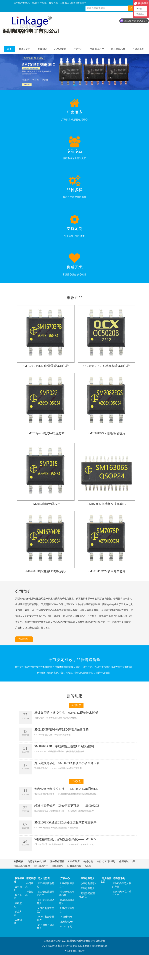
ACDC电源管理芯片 (45, 910)
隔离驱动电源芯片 (66, 902)
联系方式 (18, 913)
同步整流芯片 (118, 49)
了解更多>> (24, 639)
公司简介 (18, 888)
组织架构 (18, 905)
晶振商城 (123, 861)
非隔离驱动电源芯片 (66, 893)
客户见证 (18, 897)
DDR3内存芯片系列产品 (121, 885)
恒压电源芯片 (97, 49)
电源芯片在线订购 (37, 861)
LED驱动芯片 (41, 866)
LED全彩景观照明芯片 (45, 893)
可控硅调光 (57, 866)
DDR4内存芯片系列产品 (121, 893)
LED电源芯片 (74, 866)
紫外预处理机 (57, 861)
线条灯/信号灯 (67, 921)
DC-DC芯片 (66, 926)
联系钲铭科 (24, 49)
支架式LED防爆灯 (106, 861)
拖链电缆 (88, 861)
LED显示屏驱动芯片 (45, 902)
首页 (9, 49)
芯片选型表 (60, 49)
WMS (87, 866)
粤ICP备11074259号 (74, 951)
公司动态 (76, 705)
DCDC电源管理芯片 (45, 918)
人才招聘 (18, 922)
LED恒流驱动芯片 (45, 885)
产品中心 (78, 49)
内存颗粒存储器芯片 (45, 927)
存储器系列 (138, 49)
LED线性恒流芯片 (66, 885)
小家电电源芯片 (88, 883)
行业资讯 (76, 781)
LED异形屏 (74, 861)
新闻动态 (42, 49)
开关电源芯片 (87, 888)
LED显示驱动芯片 (66, 910)
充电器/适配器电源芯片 (87, 895)
